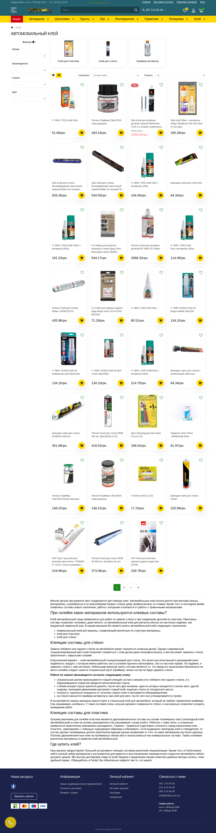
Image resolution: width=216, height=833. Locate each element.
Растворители (124, 19)
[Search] (99, 10)
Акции (16, 19)
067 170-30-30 (167, 783)
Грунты (85, 19)
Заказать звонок (97, 2)
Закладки (115, 792)
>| (138, 587)
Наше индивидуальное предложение (81, 783)
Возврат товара (69, 792)
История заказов (119, 788)
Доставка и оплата (163, 2)
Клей (197, 19)
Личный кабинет (119, 783)
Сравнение (116, 797)
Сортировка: (84, 75)
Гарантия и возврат (187, 2)
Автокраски (36, 19)
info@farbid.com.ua (169, 795)
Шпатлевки (62, 19)
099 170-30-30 (167, 791)
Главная (146, 2)
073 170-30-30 (167, 787)
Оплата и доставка (70, 788)
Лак (102, 19)
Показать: (148, 75)
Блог (202, 2)
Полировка (176, 19)
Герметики (151, 19)
